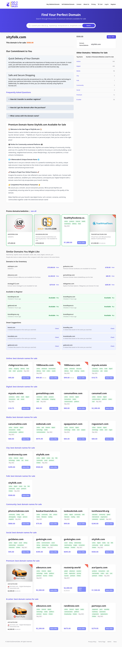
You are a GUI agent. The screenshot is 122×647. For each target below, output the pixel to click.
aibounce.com (43, 567)
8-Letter (79, 99)
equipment (95, 609)
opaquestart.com (73, 423)
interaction (12, 547)
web (43, 427)
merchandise (52, 368)
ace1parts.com (99, 567)
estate (105, 371)
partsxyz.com (99, 605)
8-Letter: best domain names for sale (22, 599)
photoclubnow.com (18, 510)
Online (79, 61)
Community (80, 85)
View (57, 267)
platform (76, 401)
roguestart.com (100, 423)
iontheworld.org (100, 510)
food (79, 223)
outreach (102, 519)
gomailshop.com (45, 393)
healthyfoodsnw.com (75, 217)
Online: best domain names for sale (21, 358)
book (78, 517)
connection (95, 519)
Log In (107, 4)
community (40, 460)
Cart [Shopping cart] (100, 4)
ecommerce (67, 223)
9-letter (44, 547)
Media (78, 71)
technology (39, 430)
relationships (12, 545)
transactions (95, 371)
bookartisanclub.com (47, 510)
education (94, 514)
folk (56, 458)
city (22, 460)
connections (20, 545)
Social (78, 90)
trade (106, 368)
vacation (79, 571)
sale (101, 371)
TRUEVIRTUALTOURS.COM (99, 234)
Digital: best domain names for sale (21, 386)
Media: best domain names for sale (21, 417)
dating (25, 543)
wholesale (44, 368)
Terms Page (101, 642)
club (10, 371)
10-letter (73, 547)
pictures (25, 517)
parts (101, 609)
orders (48, 371)
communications (41, 432)
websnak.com (43, 423)
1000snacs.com (72, 365)
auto (107, 573)
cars (111, 573)
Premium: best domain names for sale (23, 561)
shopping (16, 368)
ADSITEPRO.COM (13, 234)
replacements (103, 614)
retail (14, 371)
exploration (72, 573)
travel (65, 573)
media (74, 399)
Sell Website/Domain (68, 4)
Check (57, 328)
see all (33, 211)
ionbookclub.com (73, 510)
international (95, 517)
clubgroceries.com (18, 365)
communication (68, 401)
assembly (106, 609)
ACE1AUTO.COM (12, 584)
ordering (76, 371)
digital (110, 368)
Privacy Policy (92, 642)
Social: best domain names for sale (21, 532)
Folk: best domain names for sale (20, 476)
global (108, 514)
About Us (86, 4)
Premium (79, 95)
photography (12, 517)
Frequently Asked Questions (18, 92)
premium (51, 460)
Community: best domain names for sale (24, 504)
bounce (45, 575)
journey (79, 573)
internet (78, 221)
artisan (55, 514)
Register (113, 4)
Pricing (93, 4)
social (45, 460)
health (83, 221)
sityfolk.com (16, 37)
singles (38, 547)
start (78, 430)
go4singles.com (72, 539)
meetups (66, 547)
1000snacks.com (45, 365)
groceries (19, 371)
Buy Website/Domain (53, 4)
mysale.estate (99, 365)
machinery (95, 611)
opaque (83, 430)
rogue (110, 430)
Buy (57, 298)
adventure (72, 571)
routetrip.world (72, 567)
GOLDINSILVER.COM (42, 234)
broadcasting (67, 614)
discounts (78, 368)
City (78, 76)
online (66, 221)
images (19, 517)
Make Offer (111, 37)
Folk (78, 80)
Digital (79, 66)
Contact (79, 4)
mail (38, 401)
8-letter (38, 462)
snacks (53, 371)
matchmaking (53, 545)
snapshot (11, 519)
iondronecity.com (17, 454)
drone (26, 460)
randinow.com (71, 605)
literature (44, 517)
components (95, 614)
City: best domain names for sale (20, 448)
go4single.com (44, 539)
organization (104, 517)
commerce (95, 368)
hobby (18, 514)
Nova (115, 642)
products (71, 221)
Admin (109, 642)
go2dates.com (16, 539)
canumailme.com (73, 393)
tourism (66, 575)
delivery (74, 223)
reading (50, 517)
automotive (102, 611)
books (38, 517)
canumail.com (99, 393)
